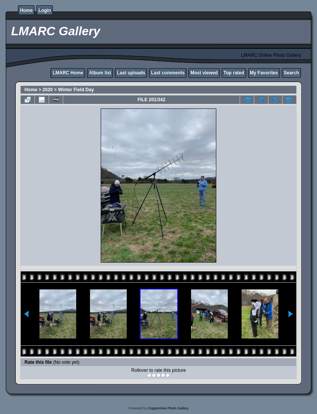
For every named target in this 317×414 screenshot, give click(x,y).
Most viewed (203, 73)
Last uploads (131, 73)
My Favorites (264, 73)
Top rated (234, 73)
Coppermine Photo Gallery (168, 408)
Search (291, 73)
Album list (100, 73)
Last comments (168, 73)
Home (26, 10)
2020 (47, 89)
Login (44, 10)
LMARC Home (67, 73)
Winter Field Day (76, 89)
